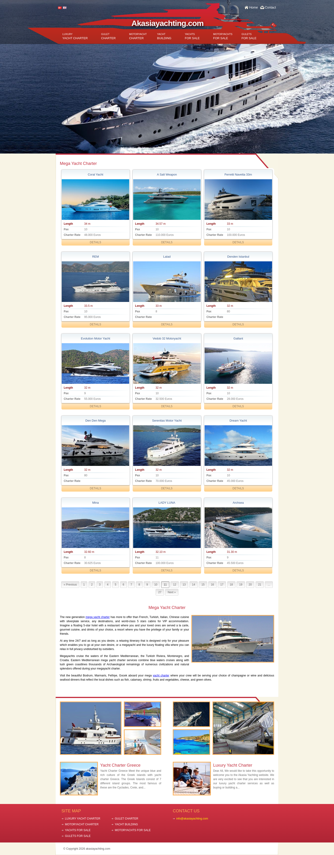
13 (184, 584)
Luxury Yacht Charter (232, 765)
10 (155, 584)
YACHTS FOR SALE (77, 830)
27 (159, 592)
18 (231, 584)
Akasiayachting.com (168, 23)
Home (253, 7)
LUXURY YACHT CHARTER (82, 818)
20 (250, 584)
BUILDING (164, 36)
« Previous (70, 584)
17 (221, 584)
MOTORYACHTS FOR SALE (133, 830)
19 (240, 584)
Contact (270, 7)
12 (174, 584)
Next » (172, 592)
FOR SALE (192, 36)
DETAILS (95, 242)
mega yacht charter (98, 617)
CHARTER (108, 36)
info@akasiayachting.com (192, 818)
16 (212, 584)
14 (193, 584)
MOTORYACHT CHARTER (82, 824)
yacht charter (161, 675)
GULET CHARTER (126, 818)
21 (259, 584)
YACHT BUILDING (126, 824)
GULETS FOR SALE (78, 836)
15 (202, 584)
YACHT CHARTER (75, 36)
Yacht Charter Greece (120, 765)
